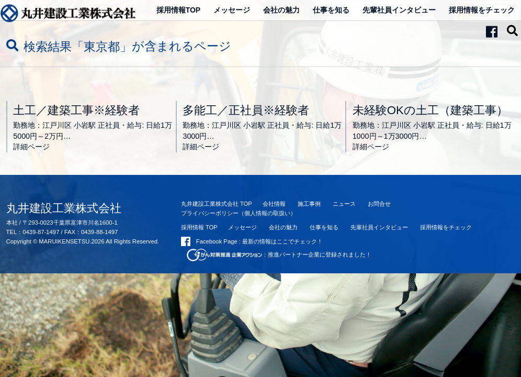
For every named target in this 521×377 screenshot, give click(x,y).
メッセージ (231, 10)
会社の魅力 (281, 10)
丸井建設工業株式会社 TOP (216, 204)
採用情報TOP (178, 10)
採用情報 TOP (199, 227)
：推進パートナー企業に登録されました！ (279, 254)
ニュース (344, 204)
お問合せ (379, 204)
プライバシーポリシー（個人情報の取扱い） (238, 213)
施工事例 (309, 204)
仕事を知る (331, 10)
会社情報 (274, 204)
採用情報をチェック (482, 10)
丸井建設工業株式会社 (63, 208)
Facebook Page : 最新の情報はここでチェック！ (252, 241)
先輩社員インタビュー (399, 10)
